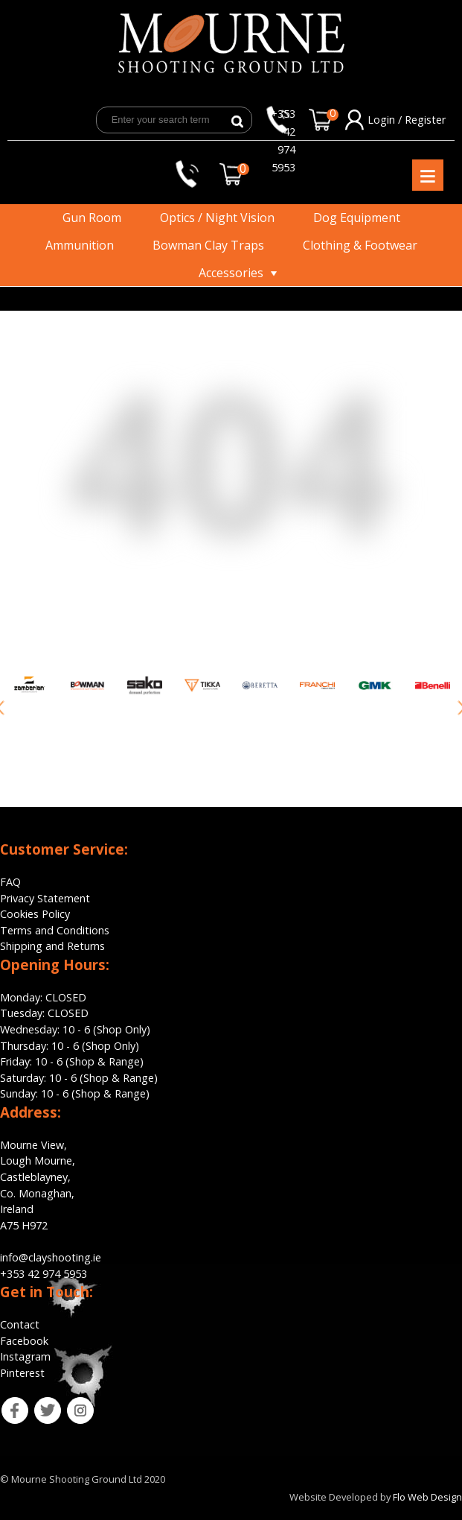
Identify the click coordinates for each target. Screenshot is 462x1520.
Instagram (25, 1356)
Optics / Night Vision (217, 217)
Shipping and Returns (52, 946)
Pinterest (22, 1373)
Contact (19, 1324)
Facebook (24, 1341)
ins (71, 1405)
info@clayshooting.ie (50, 1257)
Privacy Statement (45, 898)
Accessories (231, 273)
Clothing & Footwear (360, 245)
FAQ (10, 882)
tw (38, 1405)
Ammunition (79, 245)
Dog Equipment (356, 217)
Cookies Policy (35, 914)
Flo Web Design (427, 1497)
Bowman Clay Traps (208, 245)
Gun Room (91, 217)
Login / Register (407, 120)
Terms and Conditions (54, 930)
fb (4, 1405)
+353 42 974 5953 (283, 121)
